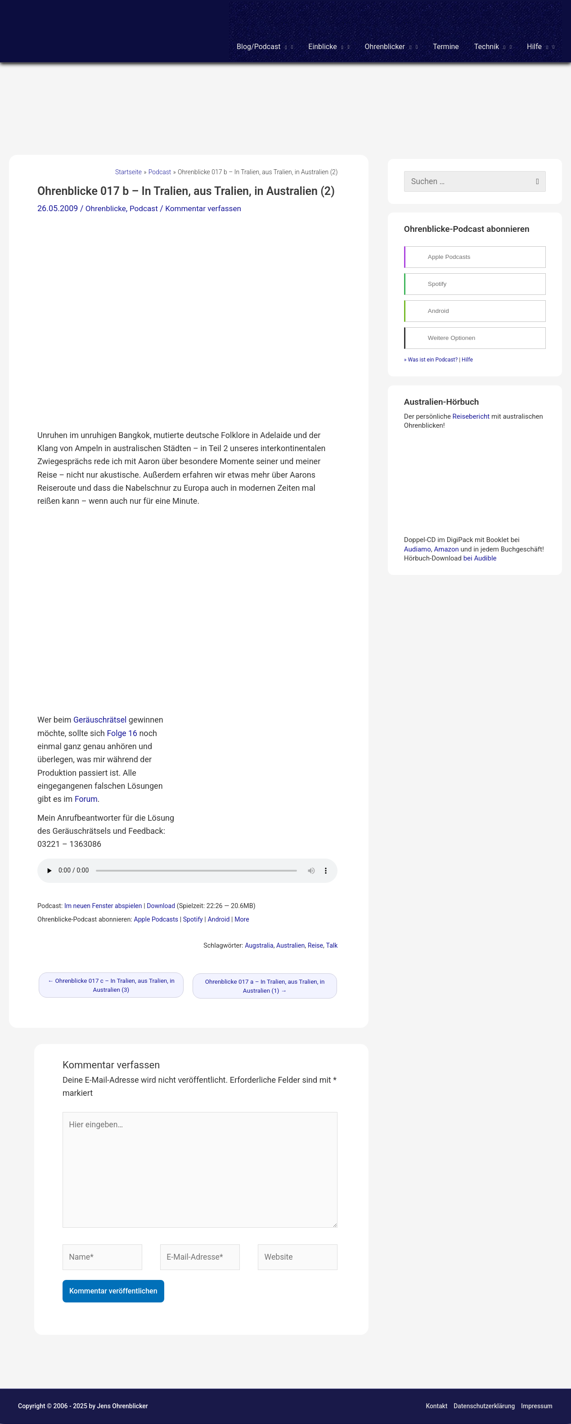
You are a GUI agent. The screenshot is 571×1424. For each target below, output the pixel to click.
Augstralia (258, 944)
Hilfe (467, 359)
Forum (86, 797)
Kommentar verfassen (208, 207)
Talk (331, 944)
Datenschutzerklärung (484, 1406)
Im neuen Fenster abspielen (104, 904)
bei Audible (480, 557)
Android (220, 918)
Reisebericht (471, 415)
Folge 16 (122, 731)
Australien (289, 944)
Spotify (194, 918)
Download (162, 904)
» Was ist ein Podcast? (431, 359)
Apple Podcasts (156, 918)
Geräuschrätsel (100, 718)
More (243, 918)
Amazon (446, 548)
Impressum (537, 1406)
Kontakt (436, 1406)
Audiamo (417, 548)
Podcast (146, 207)
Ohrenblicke (106, 207)
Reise (315, 944)
